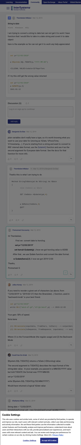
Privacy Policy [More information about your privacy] (57, 436)
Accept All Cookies (49, 442)
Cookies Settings (29, 442)
